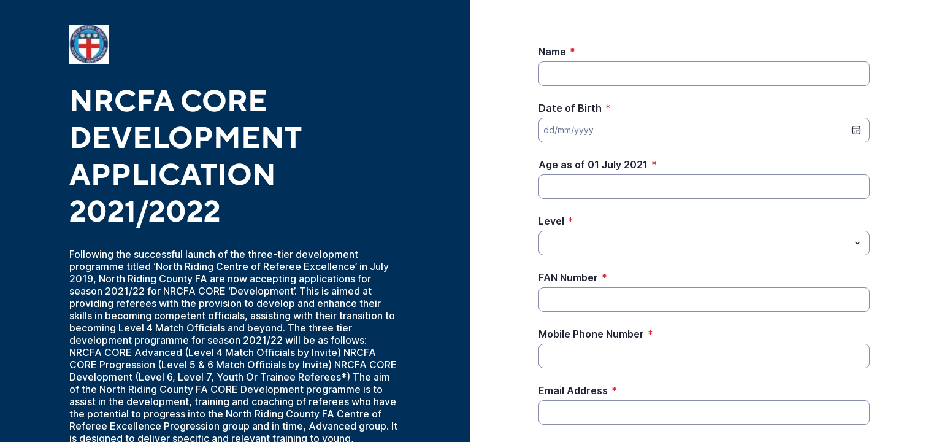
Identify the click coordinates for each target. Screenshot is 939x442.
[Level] (693, 243)
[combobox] (704, 243)
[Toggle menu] (857, 243)
